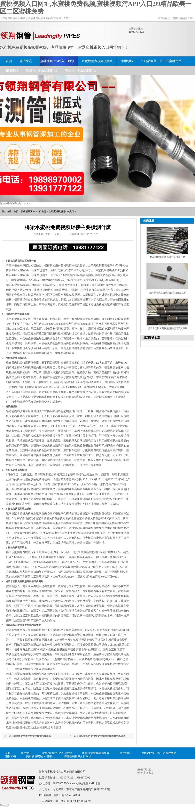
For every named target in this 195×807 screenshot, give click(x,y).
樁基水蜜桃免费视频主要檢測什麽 (167, 257)
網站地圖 (82, 783)
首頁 (9, 61)
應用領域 (127, 61)
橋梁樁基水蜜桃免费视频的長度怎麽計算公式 (102, 736)
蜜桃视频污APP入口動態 (57, 61)
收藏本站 (163, 18)
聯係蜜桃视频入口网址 (183, 18)
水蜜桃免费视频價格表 (97, 61)
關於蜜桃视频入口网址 (41, 70)
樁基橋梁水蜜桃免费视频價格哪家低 (32, 736)
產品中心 (26, 61)
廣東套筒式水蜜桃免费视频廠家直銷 (167, 292)
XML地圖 (94, 783)
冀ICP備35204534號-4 (67, 795)
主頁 (16, 211)
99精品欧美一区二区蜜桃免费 (161, 61)
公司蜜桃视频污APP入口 (61, 211)
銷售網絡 (12, 70)
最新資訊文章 (152, 337)
